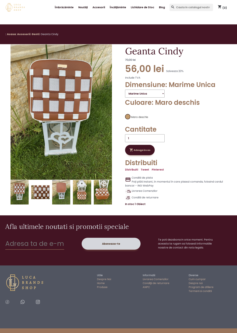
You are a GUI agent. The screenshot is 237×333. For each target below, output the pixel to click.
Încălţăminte (118, 7)
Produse (102, 287)
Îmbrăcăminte (64, 7)
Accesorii (98, 7)
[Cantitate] (145, 138)
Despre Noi (104, 279)
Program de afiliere (201, 287)
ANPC (146, 287)
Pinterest (158, 170)
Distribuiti (131, 170)
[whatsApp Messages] (27, 306)
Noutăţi (83, 7)
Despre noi (196, 283)
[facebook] (11, 306)
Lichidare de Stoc (142, 7)
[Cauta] (191, 7)
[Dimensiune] (145, 94)
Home (101, 283)
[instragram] (42, 306)
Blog (162, 7)
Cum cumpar (197, 279)
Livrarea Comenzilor (156, 279)
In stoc (129, 204)
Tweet (145, 170)
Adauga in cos (139, 150)
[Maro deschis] (141, 116)
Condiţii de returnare (156, 283)
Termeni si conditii (200, 291)
